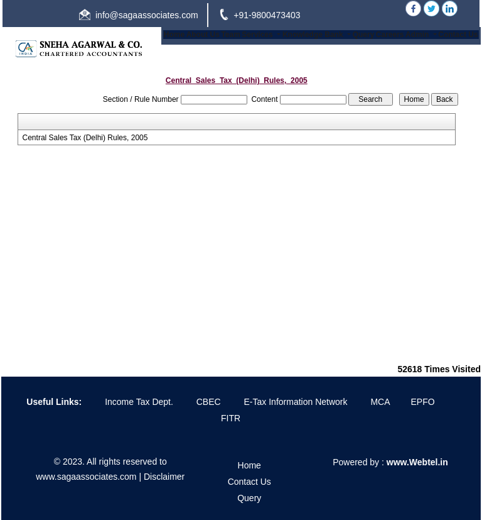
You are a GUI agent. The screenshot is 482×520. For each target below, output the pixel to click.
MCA (380, 402)
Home (174, 34)
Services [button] (258, 34)
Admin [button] (418, 34)
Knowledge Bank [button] (313, 34)
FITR (230, 418)
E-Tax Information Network (296, 402)
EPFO (423, 402)
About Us (203, 34)
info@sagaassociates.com (146, 15)
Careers (390, 34)
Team (230, 34)
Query (364, 34)
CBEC (208, 402)
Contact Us (458, 34)
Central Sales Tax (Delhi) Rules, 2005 (85, 137)
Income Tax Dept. (139, 402)
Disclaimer (164, 477)
